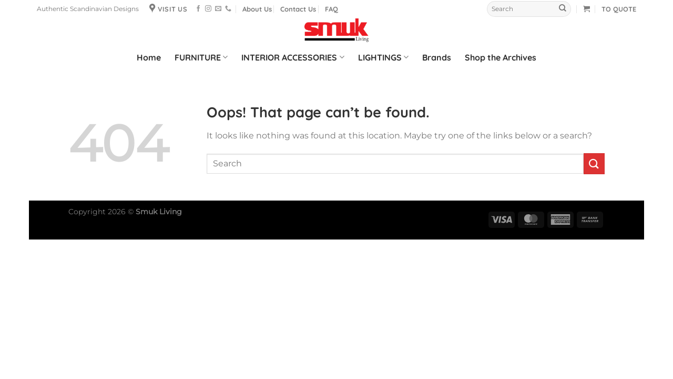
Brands (436, 57)
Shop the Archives (500, 57)
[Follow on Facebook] (198, 9)
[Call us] (228, 9)
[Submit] (562, 9)
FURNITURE (201, 57)
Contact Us (298, 9)
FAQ (331, 9)
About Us (257, 9)
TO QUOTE (618, 9)
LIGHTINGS (383, 57)
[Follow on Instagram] (208, 9)
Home (149, 57)
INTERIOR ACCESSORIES (292, 57)
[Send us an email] (218, 9)
